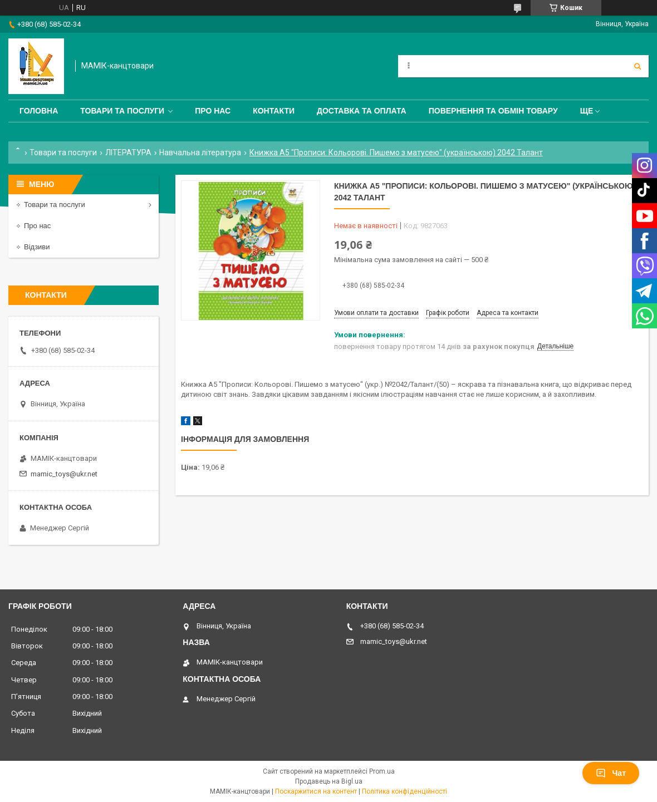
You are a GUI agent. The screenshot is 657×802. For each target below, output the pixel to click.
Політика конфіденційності (404, 791)
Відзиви (37, 247)
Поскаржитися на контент (316, 791)
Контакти (274, 110)
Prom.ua (382, 771)
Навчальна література (200, 152)
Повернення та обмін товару (493, 110)
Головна (38, 110)
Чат (611, 773)
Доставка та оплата (361, 110)
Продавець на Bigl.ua (328, 781)
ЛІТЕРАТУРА (128, 152)
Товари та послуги (122, 110)
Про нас (213, 110)
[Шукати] (637, 66)
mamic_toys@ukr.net (64, 474)
